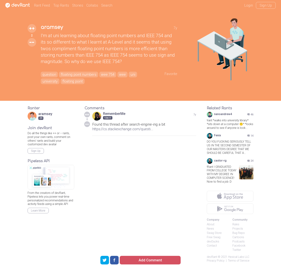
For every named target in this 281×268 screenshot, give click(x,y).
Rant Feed (42, 5)
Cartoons (238, 237)
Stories (77, 5)
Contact (212, 245)
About (210, 224)
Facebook (239, 245)
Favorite (171, 74)
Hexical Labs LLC (238, 257)
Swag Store (214, 233)
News (210, 228)
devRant (212, 257)
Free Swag (213, 237)
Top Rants (61, 5)
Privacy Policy (216, 260)
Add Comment (150, 260)
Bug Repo (238, 233)
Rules (235, 224)
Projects (237, 228)
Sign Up (266, 5)
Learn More (38, 210)
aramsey (52, 27)
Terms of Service (238, 260)
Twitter (236, 250)
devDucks (213, 241)
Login (248, 5)
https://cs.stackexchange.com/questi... (122, 129)
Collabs (92, 5)
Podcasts (238, 241)
